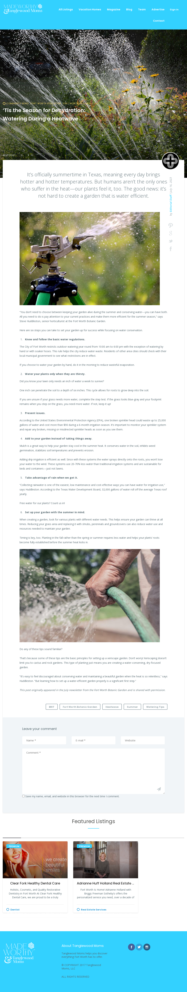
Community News (17, 103)
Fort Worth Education (45, 103)
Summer (132, 707)
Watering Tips (155, 707)
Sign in (174, 9)
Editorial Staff (170, 203)
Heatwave (112, 707)
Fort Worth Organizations (81, 103)
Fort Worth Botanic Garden (80, 707)
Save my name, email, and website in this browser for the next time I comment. (72, 796)
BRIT (51, 707)
